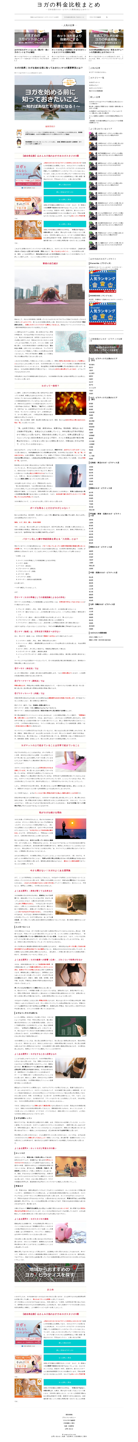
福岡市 (91, 376)
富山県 (91, 528)
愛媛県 (91, 597)
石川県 (91, 531)
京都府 (91, 557)
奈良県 (91, 554)
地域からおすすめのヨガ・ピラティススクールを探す (45, 17)
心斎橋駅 (91, 444)
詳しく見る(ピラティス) (65, 192)
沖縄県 (91, 629)
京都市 (91, 393)
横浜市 (91, 367)
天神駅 (91, 447)
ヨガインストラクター (96, 88)
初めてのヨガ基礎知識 (96, 91)
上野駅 (91, 418)
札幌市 (91, 379)
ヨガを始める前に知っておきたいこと (74, 17)
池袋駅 (91, 415)
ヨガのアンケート (94, 82)
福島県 (91, 484)
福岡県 (91, 608)
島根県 (91, 580)
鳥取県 (91, 583)
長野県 (91, 520)
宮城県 (91, 481)
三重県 (91, 563)
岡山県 (91, 577)
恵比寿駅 (91, 421)
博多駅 (91, 450)
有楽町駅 (91, 412)
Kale (64, 1439)
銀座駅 (91, 409)
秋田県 (91, 472)
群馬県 (91, 495)
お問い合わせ (69, 1429)
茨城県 (91, 498)
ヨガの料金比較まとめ (69, 4)
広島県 (91, 586)
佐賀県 (91, 614)
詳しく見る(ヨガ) (65, 184)
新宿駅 (91, 403)
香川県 (91, 592)
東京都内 (91, 364)
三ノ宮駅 (91, 456)
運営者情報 (69, 1414)
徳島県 (91, 594)
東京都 (91, 507)
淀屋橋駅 (91, 435)
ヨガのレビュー (94, 85)
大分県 (91, 611)
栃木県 (91, 492)
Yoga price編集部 (95, 17)
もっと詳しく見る (65, 199)
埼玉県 (91, 501)
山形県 (91, 478)
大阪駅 (91, 432)
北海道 (91, 467)
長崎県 (91, 617)
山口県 (91, 589)
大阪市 (91, 370)
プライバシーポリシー (69, 1417)
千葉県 (91, 504)
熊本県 (91, 620)
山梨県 (91, 522)
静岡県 (91, 537)
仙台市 (91, 382)
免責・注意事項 (69, 1426)
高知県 (91, 600)
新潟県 (91, 525)
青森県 (91, 470)
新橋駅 (91, 424)
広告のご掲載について (96, 637)
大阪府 (91, 560)
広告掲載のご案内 (69, 1423)
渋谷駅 (91, 406)
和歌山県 (91, 565)
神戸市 (91, 385)
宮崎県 (91, 623)
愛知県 (91, 543)
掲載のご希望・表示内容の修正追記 (100, 640)
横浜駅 (91, 429)
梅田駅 (91, 438)
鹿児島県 (91, 626)
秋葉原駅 (91, 427)
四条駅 (91, 458)
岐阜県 (91, 540)
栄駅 (90, 453)
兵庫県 (91, 568)
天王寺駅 (91, 441)
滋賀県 (91, 551)
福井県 (91, 534)
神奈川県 (91, 510)
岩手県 (91, 475)
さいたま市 (92, 388)
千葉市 (91, 390)
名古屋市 (91, 373)
